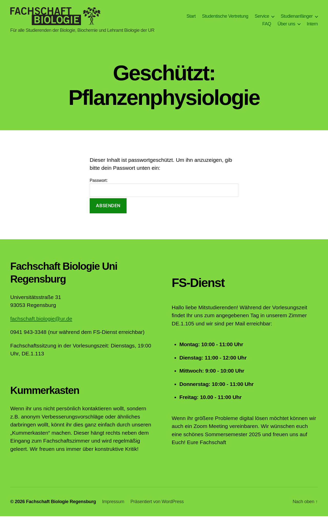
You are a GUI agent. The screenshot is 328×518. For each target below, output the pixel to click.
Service (262, 16)
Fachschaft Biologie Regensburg (61, 503)
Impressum (113, 503)
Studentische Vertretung (225, 16)
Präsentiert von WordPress (157, 503)
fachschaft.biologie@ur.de (41, 320)
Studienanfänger (297, 16)
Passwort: (164, 189)
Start (191, 16)
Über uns (286, 24)
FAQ (266, 24)
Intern (312, 24)
